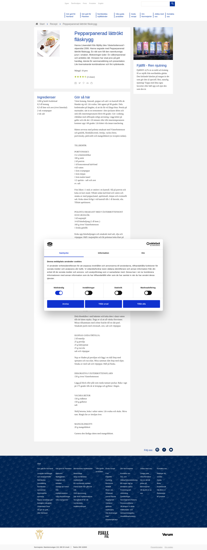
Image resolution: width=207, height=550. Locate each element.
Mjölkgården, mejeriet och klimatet (60, 480)
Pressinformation (157, 547)
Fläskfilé (108, 477)
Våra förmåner (145, 477)
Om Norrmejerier (126, 469)
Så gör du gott (42, 510)
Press (85, 3)
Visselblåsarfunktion (127, 516)
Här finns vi (161, 490)
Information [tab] (103, 253)
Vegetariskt (109, 500)
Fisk (107, 473)
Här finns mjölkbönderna (83, 497)
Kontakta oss (125, 473)
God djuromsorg (80, 493)
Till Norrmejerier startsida (44, 12)
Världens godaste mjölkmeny (109, 506)
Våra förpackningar (63, 497)
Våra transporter (62, 500)
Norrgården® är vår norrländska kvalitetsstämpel (81, 503)
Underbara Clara (43, 506)
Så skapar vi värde (127, 506)
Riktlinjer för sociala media (161, 476)
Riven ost (109, 490)
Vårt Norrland (42, 513)
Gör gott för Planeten (64, 469)
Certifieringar (125, 497)
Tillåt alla (141, 304)
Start (39, 464)
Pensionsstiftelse (126, 503)
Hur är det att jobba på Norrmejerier (145, 483)
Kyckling (108, 480)
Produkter (92, 3)
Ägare (67, 3)
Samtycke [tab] (64, 253)
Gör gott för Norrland (45, 469)
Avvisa (65, 304)
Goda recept (110, 469)
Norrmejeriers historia (128, 500)
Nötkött (108, 487)
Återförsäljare (76, 3)
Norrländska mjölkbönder (83, 469)
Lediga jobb (144, 473)
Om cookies (169, 547)
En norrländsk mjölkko (82, 483)
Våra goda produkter (100, 470)
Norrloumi (109, 483)
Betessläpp (78, 473)
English (100, 3)
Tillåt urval (104, 304)
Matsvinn (59, 473)
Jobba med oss (146, 469)
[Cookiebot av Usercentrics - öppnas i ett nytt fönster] (148, 244)
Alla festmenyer (111, 513)
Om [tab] (143, 253)
